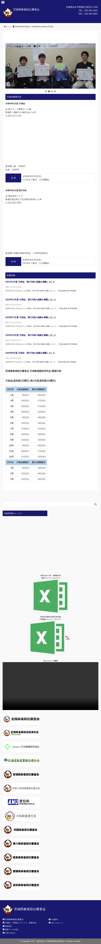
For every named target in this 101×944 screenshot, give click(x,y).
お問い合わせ (10, 933)
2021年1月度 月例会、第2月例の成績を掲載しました (30, 282)
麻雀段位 (8, 926)
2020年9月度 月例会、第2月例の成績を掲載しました (30, 353)
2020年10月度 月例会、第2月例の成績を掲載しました (30, 335)
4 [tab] (55, 91)
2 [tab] (49, 91)
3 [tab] (52, 91)
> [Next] (92, 65)
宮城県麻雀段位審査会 (26, 9)
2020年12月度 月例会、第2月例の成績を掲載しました (30, 299)
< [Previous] (9, 65)
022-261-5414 (91, 10)
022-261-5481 (91, 14)
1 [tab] (46, 91)
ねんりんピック (57, 923)
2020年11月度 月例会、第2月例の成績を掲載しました (30, 317)
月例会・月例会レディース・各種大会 (20, 923)
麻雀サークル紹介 (12, 929)
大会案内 (54, 919)
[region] (50, 66)
